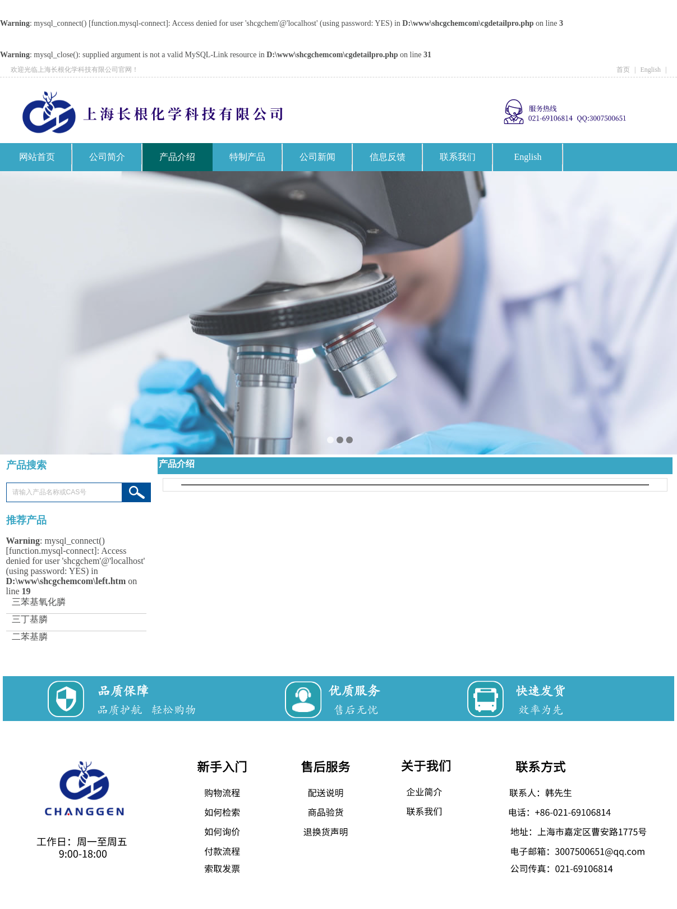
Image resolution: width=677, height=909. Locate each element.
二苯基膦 (30, 637)
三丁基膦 (30, 620)
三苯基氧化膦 (39, 602)
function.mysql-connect (128, 23)
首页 (623, 70)
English (650, 70)
